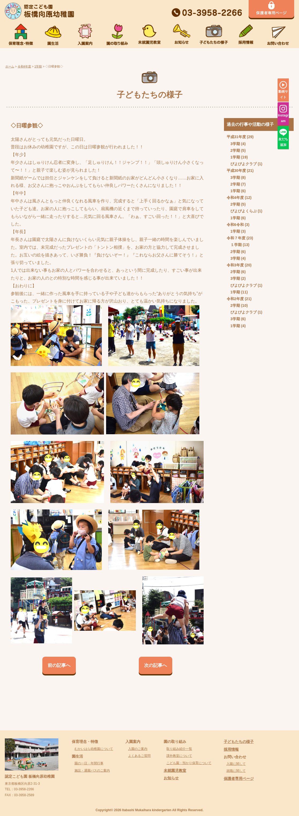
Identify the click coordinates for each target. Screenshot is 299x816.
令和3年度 (235, 265)
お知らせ (171, 778)
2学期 (235, 150)
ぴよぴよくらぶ (243, 211)
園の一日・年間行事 (88, 763)
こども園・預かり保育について (188, 763)
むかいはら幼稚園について (93, 749)
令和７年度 (236, 238)
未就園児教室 (175, 770)
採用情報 (231, 749)
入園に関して (236, 764)
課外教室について (179, 756)
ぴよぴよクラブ (243, 164)
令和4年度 (235, 197)
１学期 (236, 245)
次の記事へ (155, 665)
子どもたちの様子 (239, 741)
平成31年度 (236, 137)
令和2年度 (235, 299)
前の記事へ (59, 665)
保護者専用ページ (239, 778)
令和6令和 (235, 224)
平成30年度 (236, 170)
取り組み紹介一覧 (179, 749)
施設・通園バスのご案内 (92, 770)
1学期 (235, 157)
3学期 (235, 144)
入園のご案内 (137, 749)
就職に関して (236, 771)
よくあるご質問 (139, 756)
